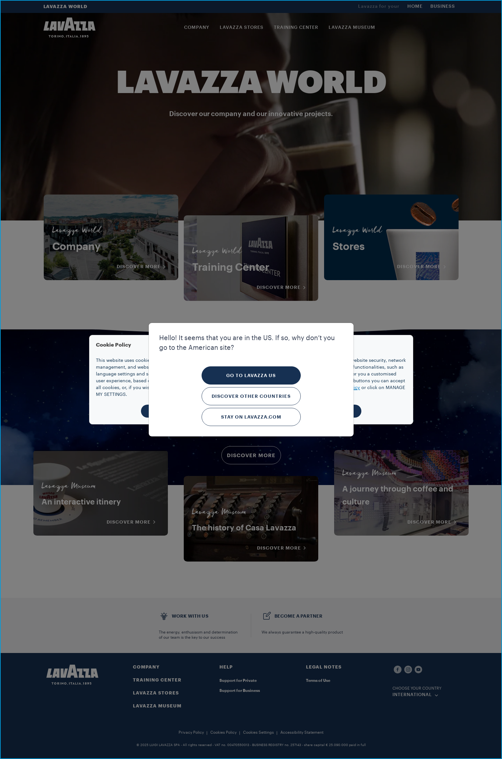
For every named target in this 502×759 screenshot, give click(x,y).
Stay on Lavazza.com (251, 417)
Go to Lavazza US (251, 375)
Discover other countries (251, 396)
